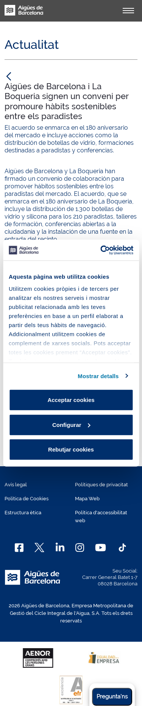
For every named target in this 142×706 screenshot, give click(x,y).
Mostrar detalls (98, 375)
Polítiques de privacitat (101, 484)
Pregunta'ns (112, 696)
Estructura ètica (23, 512)
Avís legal (16, 484)
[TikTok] (122, 547)
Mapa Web (87, 498)
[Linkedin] (60, 547)
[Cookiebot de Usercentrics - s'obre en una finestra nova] (101, 250)
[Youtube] (100, 547)
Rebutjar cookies (71, 449)
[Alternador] (128, 10)
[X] (39, 547)
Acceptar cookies (70, 400)
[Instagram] (79, 547)
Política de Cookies (26, 498)
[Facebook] (19, 547)
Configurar (71, 424)
